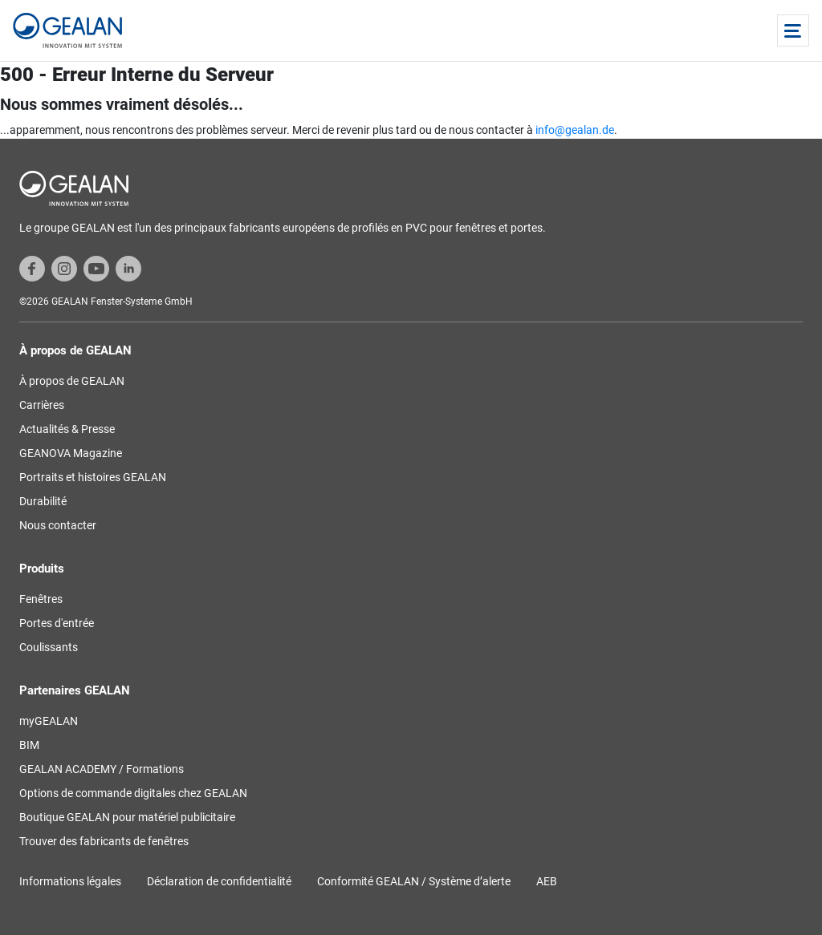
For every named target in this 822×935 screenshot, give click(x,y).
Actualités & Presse (67, 429)
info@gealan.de (574, 129)
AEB (546, 881)
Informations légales (70, 881)
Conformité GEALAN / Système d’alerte (414, 881)
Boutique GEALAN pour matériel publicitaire (127, 817)
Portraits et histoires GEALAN (92, 477)
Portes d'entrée (56, 623)
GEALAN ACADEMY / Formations (101, 769)
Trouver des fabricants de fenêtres (104, 841)
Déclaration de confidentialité (219, 881)
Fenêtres (41, 599)
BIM (29, 745)
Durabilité (43, 501)
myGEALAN (48, 720)
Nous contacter (57, 525)
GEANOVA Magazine (70, 453)
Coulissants (48, 647)
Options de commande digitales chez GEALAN (133, 793)
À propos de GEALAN (71, 380)
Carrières (41, 405)
